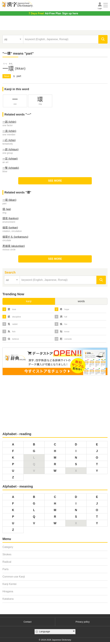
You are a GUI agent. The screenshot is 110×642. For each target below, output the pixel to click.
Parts (5, 569)
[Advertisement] (55, 24)
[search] (103, 39)
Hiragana (7, 591)
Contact (27, 621)
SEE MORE (55, 180)
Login (100, 8)
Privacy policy (83, 621)
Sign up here (53, 13)
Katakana (8, 598)
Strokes (6, 554)
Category (7, 547)
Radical (6, 561)
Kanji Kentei (9, 584)
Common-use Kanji (13, 576)
